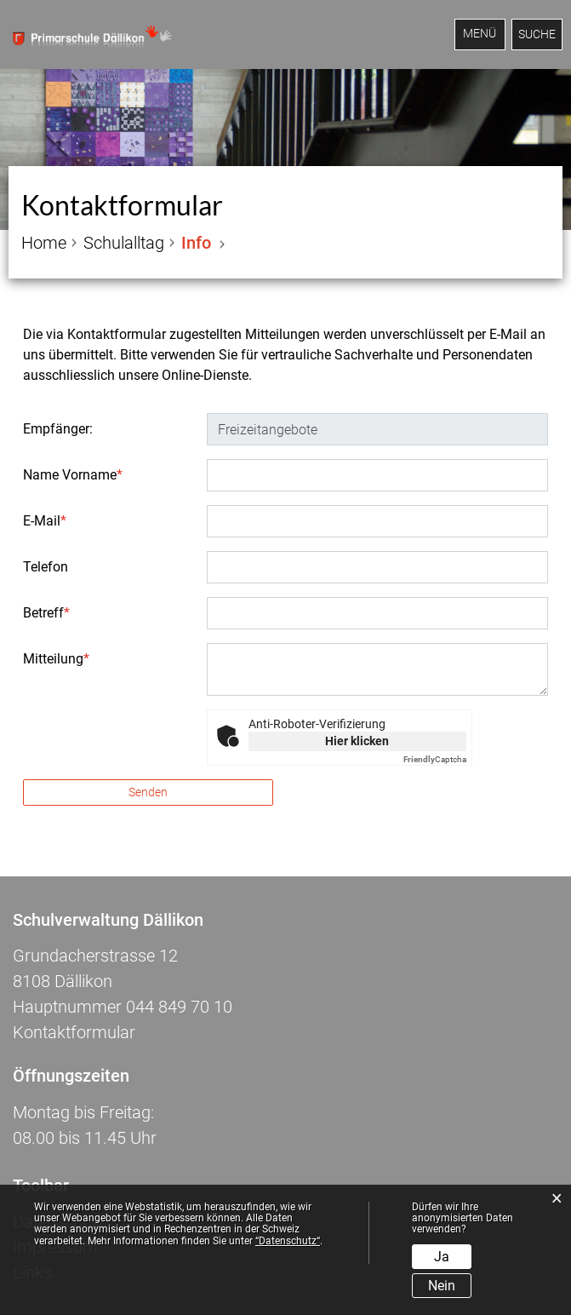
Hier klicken (357, 741)
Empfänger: (58, 429)
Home (43, 243)
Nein (441, 1286)
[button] (123, 243)
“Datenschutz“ (287, 1241)
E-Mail (44, 521)
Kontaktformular (74, 1032)
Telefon (45, 567)
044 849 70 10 (179, 1006)
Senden (148, 792)
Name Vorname (73, 475)
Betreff (46, 613)
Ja (441, 1257)
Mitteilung (56, 659)
